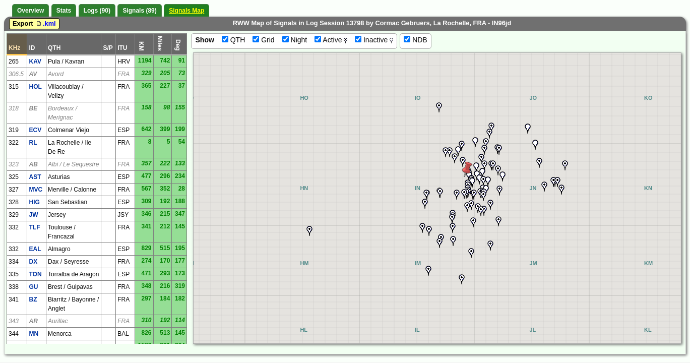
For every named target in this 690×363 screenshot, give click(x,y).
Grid (263, 40)
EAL (35, 249)
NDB (415, 40)
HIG (34, 202)
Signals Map (186, 10)
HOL (35, 86)
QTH (233, 40)
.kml (45, 23)
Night (294, 40)
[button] (484, 150)
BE (33, 108)
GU (33, 286)
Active (331, 40)
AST (35, 176)
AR (33, 321)
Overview (30, 10)
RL (33, 142)
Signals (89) (139, 10)
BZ (33, 299)
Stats (63, 10)
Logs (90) (97, 10)
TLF (34, 227)
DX (33, 261)
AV (33, 74)
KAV (35, 61)
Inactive (374, 40)
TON (35, 274)
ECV (35, 130)
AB (33, 164)
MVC (35, 189)
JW (33, 214)
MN (33, 333)
